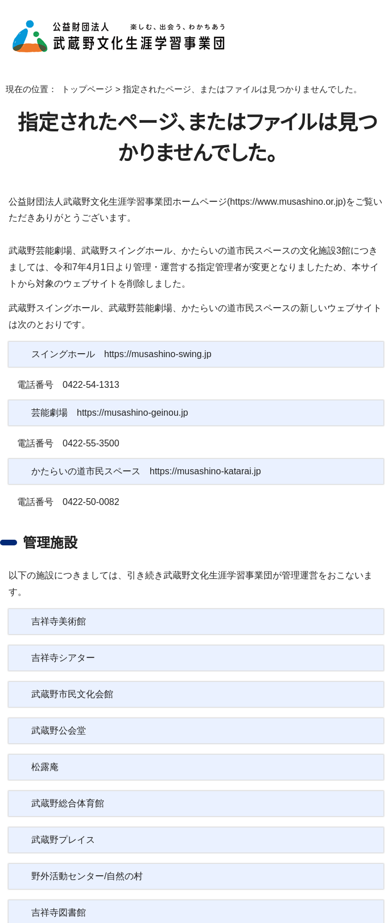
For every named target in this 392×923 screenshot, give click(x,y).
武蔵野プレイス (61, 823)
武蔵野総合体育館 (67, 787)
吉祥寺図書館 (58, 896)
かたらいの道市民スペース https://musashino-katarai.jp (147, 471)
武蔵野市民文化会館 (72, 678)
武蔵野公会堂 (58, 714)
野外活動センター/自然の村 (86, 860)
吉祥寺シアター (62, 641)
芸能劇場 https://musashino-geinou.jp (114, 413)
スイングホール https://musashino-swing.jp (123, 354)
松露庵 (45, 751)
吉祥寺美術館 (58, 605)
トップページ (78, 89)
